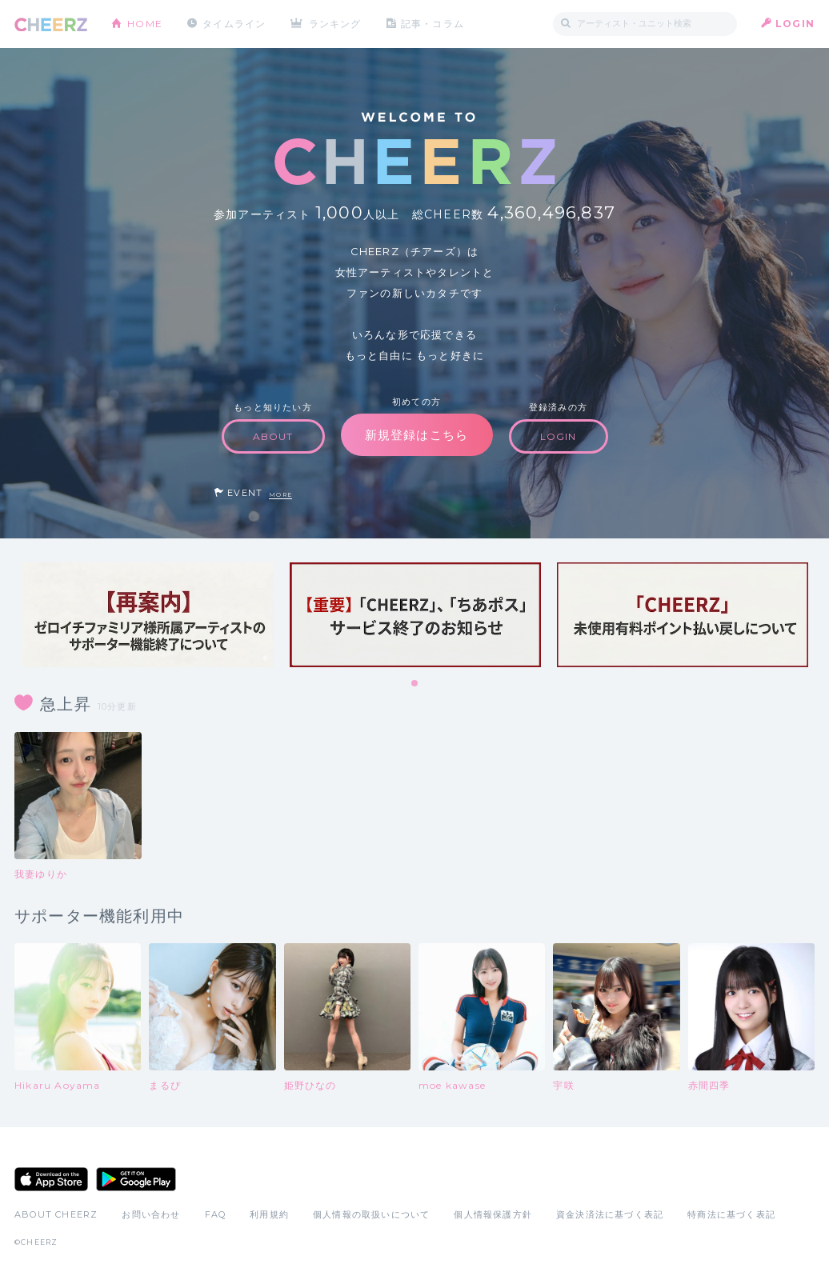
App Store (51, 1179)
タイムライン (234, 24)
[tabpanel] (148, 614)
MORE (280, 494)
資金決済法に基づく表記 (609, 1214)
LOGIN (795, 24)
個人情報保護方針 (493, 1214)
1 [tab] (415, 684)
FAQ (215, 1214)
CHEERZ (50, 24)
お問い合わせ (151, 1214)
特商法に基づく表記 (731, 1214)
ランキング (335, 24)
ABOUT (273, 436)
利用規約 (269, 1214)
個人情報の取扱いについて (371, 1214)
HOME (144, 24)
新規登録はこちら (417, 434)
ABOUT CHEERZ (56, 1214)
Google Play (136, 1179)
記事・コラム (432, 24)
